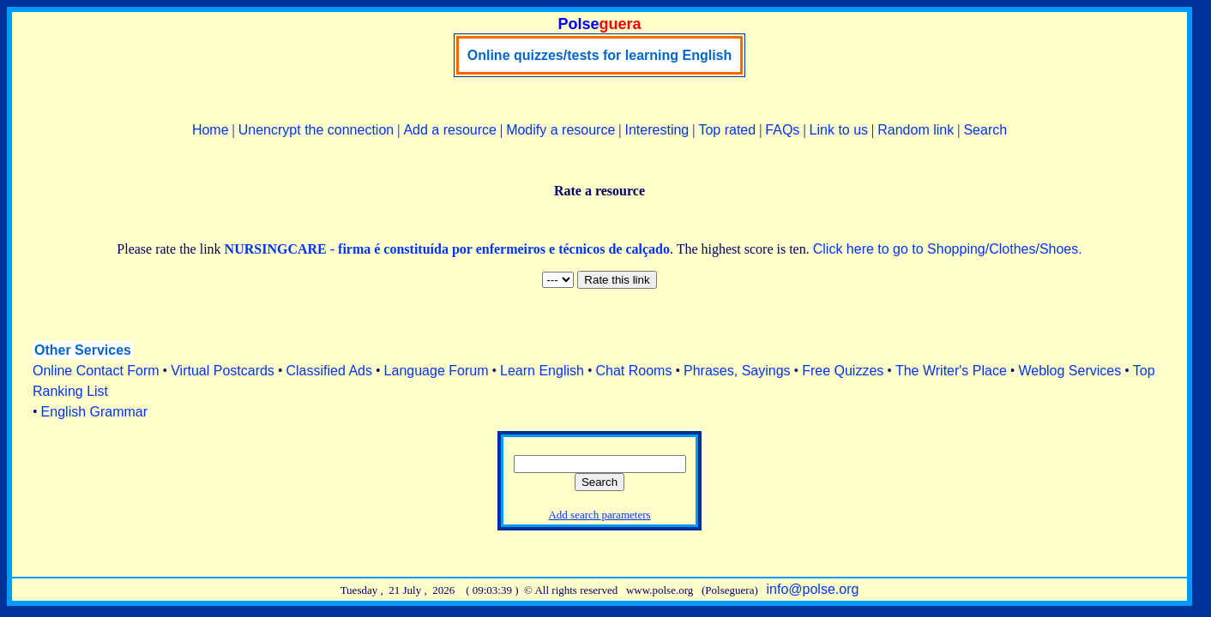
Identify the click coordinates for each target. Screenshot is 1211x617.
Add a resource (450, 130)
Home (210, 130)
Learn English (542, 370)
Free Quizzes (842, 370)
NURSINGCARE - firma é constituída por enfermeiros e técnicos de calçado (447, 249)
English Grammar (94, 411)
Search (985, 130)
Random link (915, 130)
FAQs (782, 130)
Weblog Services (1069, 370)
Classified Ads (329, 370)
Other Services (82, 350)
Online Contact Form (96, 370)
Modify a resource (560, 130)
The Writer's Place (951, 370)
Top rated (727, 130)
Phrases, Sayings (737, 370)
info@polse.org (813, 589)
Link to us (839, 130)
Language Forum (436, 370)
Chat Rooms (634, 370)
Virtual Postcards (222, 370)
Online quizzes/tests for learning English (599, 55)
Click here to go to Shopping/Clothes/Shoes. (947, 249)
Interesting (657, 130)
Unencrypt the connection (316, 130)
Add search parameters (599, 514)
